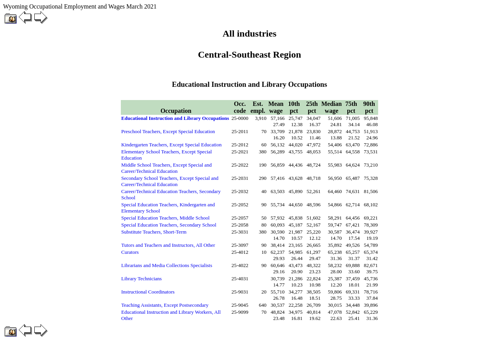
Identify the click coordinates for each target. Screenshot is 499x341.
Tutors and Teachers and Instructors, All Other (168, 245)
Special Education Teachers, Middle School (165, 218)
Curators (130, 252)
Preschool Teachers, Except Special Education (168, 131)
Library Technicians (141, 278)
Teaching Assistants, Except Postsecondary (165, 305)
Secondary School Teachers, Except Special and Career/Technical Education (169, 181)
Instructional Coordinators (148, 292)
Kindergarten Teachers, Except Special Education (171, 145)
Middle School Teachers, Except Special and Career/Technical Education (166, 168)
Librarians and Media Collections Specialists (166, 265)
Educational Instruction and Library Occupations (175, 118)
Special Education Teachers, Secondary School (168, 225)
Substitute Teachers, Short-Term (153, 232)
